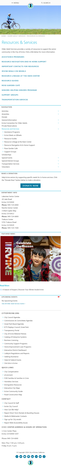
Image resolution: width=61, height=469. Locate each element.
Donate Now (30, 185)
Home (3, 36)
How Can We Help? (11, 409)
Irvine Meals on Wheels (14, 71)
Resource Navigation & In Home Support (19, 145)
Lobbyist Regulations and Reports (16, 353)
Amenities (5, 114)
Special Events (7, 158)
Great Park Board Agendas (14, 324)
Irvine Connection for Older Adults (14, 123)
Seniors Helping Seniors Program (19, 90)
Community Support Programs (15, 343)
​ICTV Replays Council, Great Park (16, 327)
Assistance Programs (13, 57)
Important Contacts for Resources (20, 66)
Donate (4, 117)
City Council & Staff (11, 403)
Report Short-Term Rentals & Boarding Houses (21, 413)
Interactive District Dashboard (15, 350)
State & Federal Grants (12, 360)
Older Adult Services (16, 36)
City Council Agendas (12, 317)
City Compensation (11, 371)
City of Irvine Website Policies (15, 334)
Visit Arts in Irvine (10, 363)
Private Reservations (9, 126)
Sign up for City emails (12, 419)
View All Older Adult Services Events (13, 303)
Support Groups (10, 95)
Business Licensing (11, 340)
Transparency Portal (11, 330)
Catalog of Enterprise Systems (15, 337)
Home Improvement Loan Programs (17, 347)
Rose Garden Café (11, 85)
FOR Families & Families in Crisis (16, 378)
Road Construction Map (13, 394)
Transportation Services (15, 100)
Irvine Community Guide (13, 391)
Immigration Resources (13, 385)
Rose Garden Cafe (11, 148)
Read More (4, 286)
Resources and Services (10, 129)
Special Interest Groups (10, 161)
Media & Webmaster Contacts (15, 416)
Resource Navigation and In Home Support (24, 62)
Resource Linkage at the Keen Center (21, 76)
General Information (9, 120)
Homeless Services (11, 381)
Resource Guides (10, 81)
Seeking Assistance (11, 356)
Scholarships (6, 154)
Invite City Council (11, 406)
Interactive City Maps (12, 388)
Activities (5, 111)
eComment (8, 375)
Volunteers (6, 167)
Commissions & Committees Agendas (18, 320)
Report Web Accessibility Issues (16, 423)
